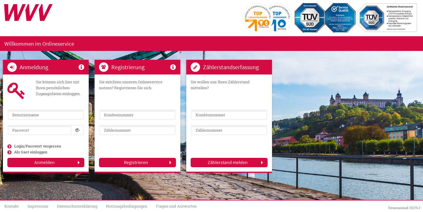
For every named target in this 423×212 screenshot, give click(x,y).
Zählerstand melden (228, 162)
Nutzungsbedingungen (126, 206)
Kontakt (11, 206)
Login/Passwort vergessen (37, 146)
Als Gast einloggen (30, 152)
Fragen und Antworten (176, 206)
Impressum (38, 206)
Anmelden (44, 162)
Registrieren (136, 162)
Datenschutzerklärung (77, 206)
